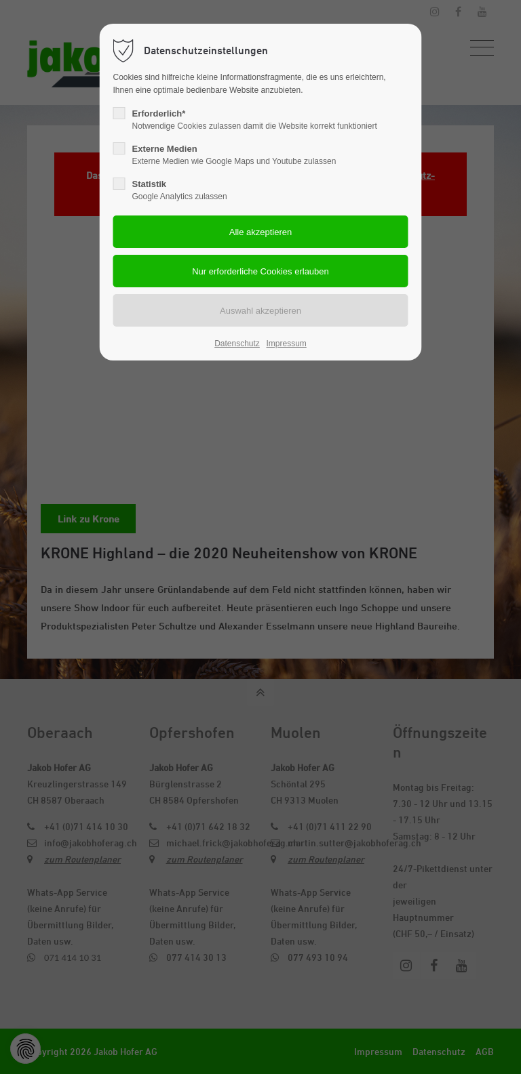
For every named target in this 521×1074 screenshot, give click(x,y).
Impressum (286, 343)
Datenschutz (237, 343)
